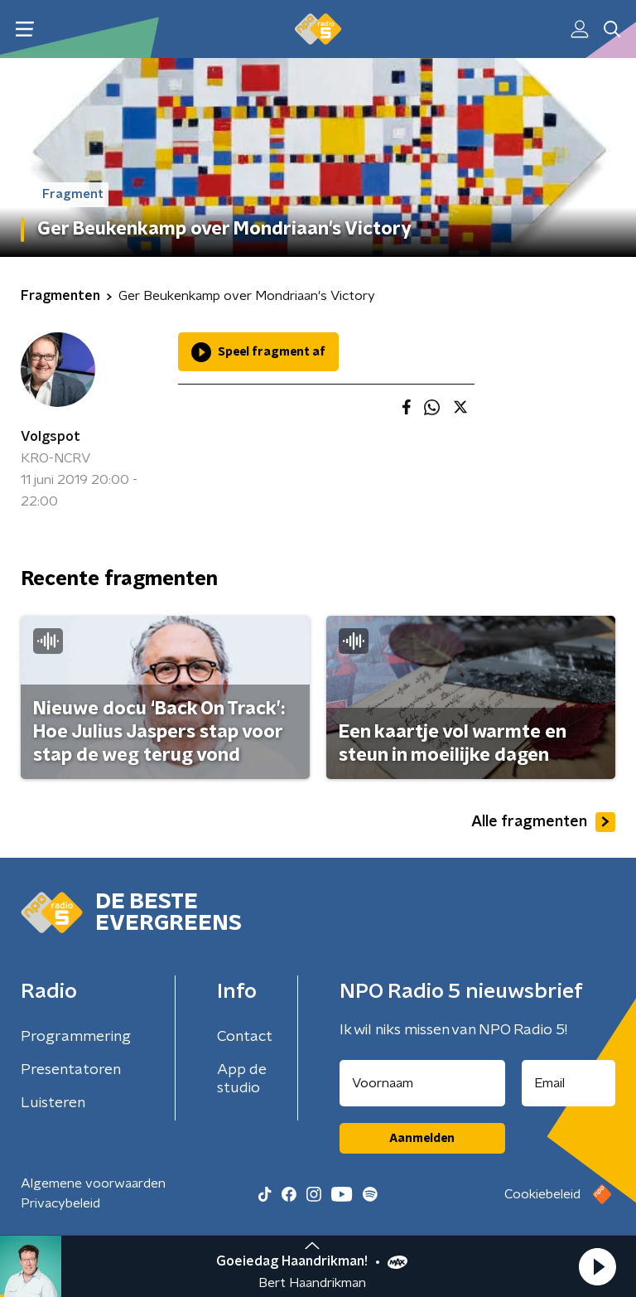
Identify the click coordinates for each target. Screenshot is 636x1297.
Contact (244, 1036)
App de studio (242, 1079)
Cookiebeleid (542, 1194)
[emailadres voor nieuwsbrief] (569, 1083)
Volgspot (50, 436)
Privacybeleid (60, 1203)
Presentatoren (71, 1069)
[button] (597, 1266)
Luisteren (53, 1103)
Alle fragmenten (543, 822)
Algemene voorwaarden (93, 1183)
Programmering (76, 1036)
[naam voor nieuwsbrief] (422, 1083)
